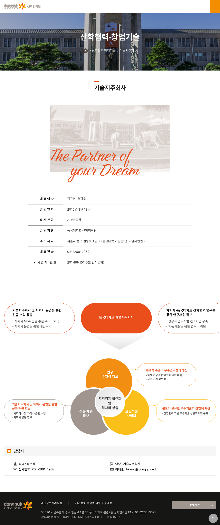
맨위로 (213, 518)
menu (215, 6)
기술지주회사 (128, 51)
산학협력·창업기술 (104, 51)
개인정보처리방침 (51, 503)
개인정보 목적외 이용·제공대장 (93, 503)
